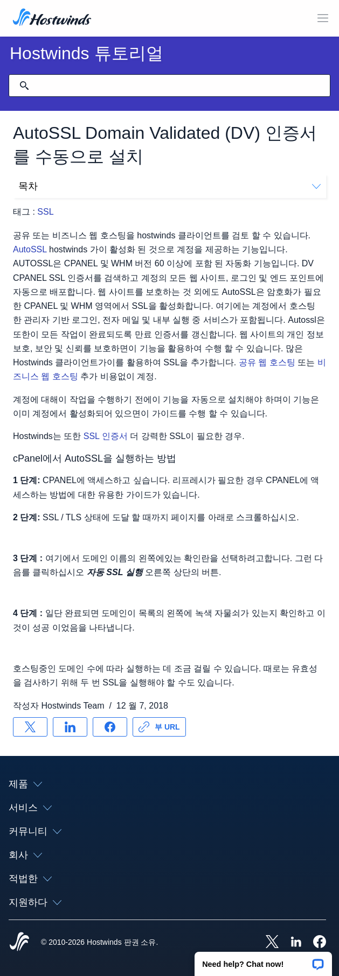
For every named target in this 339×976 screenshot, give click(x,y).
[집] (52, 18)
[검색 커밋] (24, 85)
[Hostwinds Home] (19, 942)
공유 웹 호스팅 (267, 362)
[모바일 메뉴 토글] (322, 18)
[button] (263, 960)
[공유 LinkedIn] (70, 727)
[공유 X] (30, 727)
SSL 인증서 (106, 436)
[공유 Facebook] (110, 727)
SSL (45, 211)
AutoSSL (30, 249)
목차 (169, 186)
